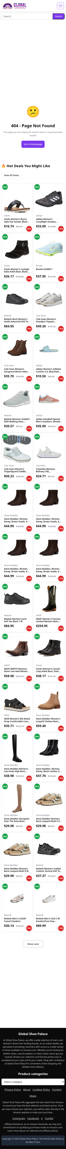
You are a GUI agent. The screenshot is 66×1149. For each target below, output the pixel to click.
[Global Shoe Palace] (14, 5)
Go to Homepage (33, 144)
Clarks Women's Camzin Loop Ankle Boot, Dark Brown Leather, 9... (48, 671)
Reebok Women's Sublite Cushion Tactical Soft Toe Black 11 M (48, 871)
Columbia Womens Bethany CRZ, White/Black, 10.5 (45, 472)
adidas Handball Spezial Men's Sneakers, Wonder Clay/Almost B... (48, 422)
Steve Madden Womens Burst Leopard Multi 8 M (16, 870)
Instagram (19, 1118)
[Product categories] (33, 1081)
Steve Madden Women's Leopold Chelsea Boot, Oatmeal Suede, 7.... (48, 721)
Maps (33, 1096)
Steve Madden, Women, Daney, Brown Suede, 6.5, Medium (48, 571)
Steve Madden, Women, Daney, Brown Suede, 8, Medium (48, 521)
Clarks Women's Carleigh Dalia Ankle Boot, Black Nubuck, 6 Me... (16, 272)
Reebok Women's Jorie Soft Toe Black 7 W (15, 620)
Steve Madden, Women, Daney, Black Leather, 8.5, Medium (49, 771)
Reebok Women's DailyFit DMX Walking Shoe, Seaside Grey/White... (17, 422)
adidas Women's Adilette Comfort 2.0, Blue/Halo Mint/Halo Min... (48, 372)
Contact (56, 1089)
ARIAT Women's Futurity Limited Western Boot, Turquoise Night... (48, 621)
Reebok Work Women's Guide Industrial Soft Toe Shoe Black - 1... (16, 322)
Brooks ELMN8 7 (44, 269)
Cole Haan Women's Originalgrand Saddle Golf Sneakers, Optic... (15, 472)
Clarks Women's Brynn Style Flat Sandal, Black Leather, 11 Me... (15, 222)
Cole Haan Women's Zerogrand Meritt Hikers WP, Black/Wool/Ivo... (16, 372)
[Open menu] (60, 5)
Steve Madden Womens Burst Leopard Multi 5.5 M (48, 821)
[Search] (27, 16)
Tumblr (49, 1118)
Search (58, 16)
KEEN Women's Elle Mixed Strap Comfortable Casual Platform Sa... (17, 721)
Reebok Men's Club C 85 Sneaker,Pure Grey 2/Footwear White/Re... (48, 921)
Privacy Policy (13, 1089)
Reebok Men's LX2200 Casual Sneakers (15, 919)
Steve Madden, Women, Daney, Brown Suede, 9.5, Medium (16, 521)
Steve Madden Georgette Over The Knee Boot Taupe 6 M (16, 821)
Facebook (33, 1118)
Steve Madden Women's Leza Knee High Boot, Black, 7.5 (16, 771)
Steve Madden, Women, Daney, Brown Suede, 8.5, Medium (16, 571)
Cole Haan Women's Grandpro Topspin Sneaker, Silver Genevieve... (46, 323)
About (27, 1089)
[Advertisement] (33, 55)
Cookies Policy (41, 1089)
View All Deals (11, 175)
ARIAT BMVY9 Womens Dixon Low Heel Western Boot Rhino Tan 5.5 (16, 671)
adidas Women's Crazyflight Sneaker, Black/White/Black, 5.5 (47, 222)
